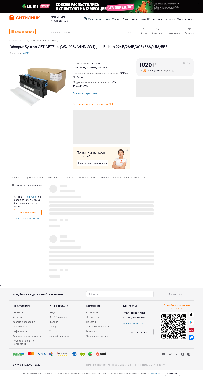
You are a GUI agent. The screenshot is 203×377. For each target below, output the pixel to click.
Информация (20, 331)
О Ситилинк (93, 312)
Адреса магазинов (133, 322)
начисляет (32, 196)
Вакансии (91, 331)
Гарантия (17, 317)
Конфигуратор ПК (23, 326)
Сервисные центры (97, 335)
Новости (91, 321)
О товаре (14, 177)
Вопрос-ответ (87, 177)
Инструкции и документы (129, 177)
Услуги (53, 331)
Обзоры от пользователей (27, 185)
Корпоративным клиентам (28, 335)
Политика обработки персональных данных (108, 364)
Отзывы (70, 177)
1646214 (26, 53)
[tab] (14, 178)
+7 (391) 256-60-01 (134, 317)
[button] (144, 31)
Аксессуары (54, 177)
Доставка (18, 312)
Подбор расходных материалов (23, 342)
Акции (52, 312)
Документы (92, 317)
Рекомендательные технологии (150, 364)
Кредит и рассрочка (24, 321)
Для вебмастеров (59, 335)
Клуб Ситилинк (58, 317)
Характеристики (33, 177)
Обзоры (53, 326)
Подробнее (155, 373)
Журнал (53, 321)
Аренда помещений (97, 326)
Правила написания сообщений (28, 218)
